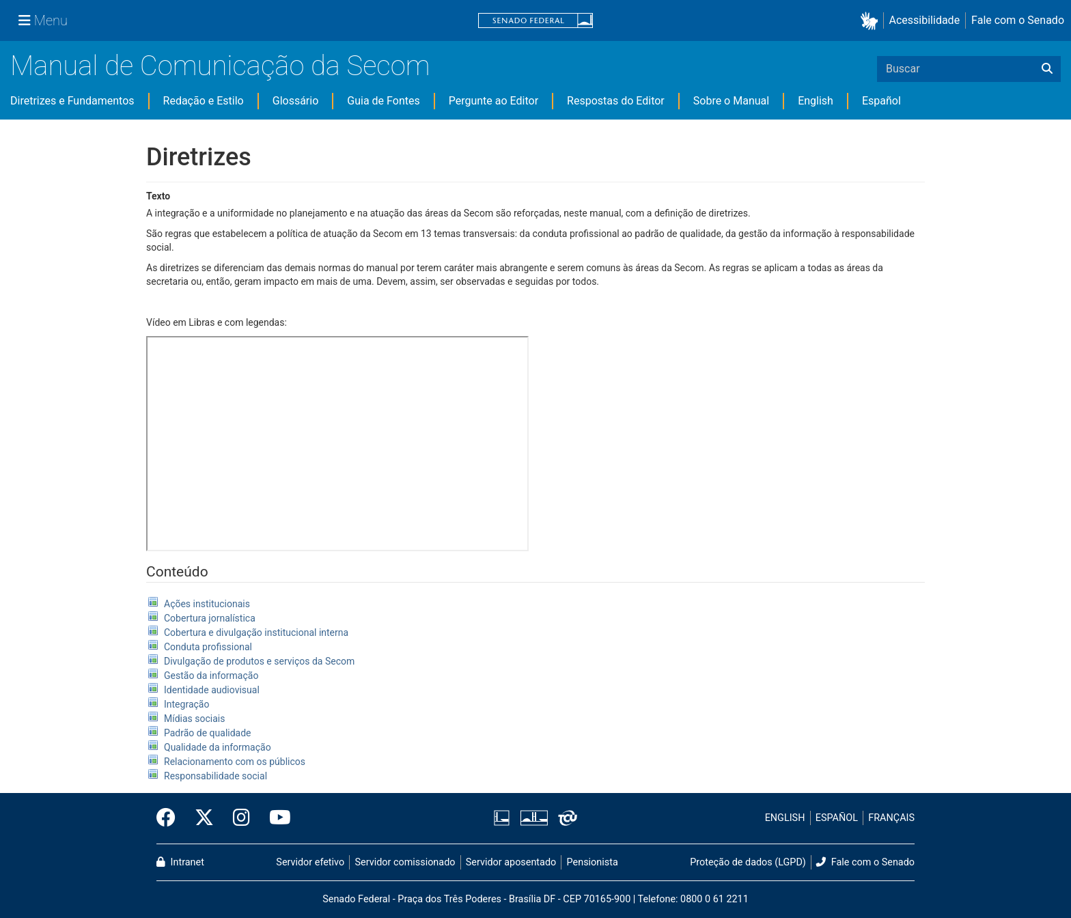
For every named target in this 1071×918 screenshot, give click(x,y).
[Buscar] (1047, 69)
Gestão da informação (211, 675)
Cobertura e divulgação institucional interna (256, 632)
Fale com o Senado (1017, 20)
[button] (872, 21)
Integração (186, 704)
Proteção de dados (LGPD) (748, 862)
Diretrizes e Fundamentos (72, 100)
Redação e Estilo (203, 100)
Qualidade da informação (217, 747)
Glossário (296, 100)
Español (881, 100)
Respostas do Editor (616, 100)
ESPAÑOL (837, 818)
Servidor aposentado (511, 862)
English (815, 100)
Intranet (180, 862)
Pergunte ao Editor (493, 100)
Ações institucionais (207, 603)
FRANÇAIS (891, 818)
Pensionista (592, 862)
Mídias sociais (194, 718)
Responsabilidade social (215, 775)
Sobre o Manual (731, 100)
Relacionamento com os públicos (234, 761)
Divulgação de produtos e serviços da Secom (259, 661)
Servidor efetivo (310, 862)
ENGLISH (785, 818)
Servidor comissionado (405, 862)
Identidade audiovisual (212, 689)
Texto (158, 196)
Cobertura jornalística (209, 618)
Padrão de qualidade (207, 732)
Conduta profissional (208, 646)
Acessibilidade (924, 20)
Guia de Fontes (383, 100)
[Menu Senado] (43, 20)
